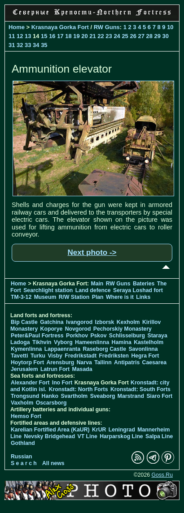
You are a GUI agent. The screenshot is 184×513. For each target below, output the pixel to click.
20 (84, 36)
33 (28, 45)
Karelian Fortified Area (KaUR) (50, 430)
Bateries (143, 283)
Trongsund (25, 396)
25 (125, 36)
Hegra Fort (145, 356)
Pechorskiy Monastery (122, 329)
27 (141, 36)
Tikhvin (42, 342)
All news (53, 463)
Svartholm (74, 396)
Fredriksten (114, 356)
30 (165, 36)
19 (76, 36)
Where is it (120, 297)
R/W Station (74, 297)
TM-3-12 (21, 297)
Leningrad (122, 430)
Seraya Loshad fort (138, 290)
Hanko (50, 396)
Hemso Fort (26, 416)
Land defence (93, 290)
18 (68, 36)
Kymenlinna (26, 349)
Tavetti (19, 356)
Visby (55, 356)
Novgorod (78, 329)
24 (117, 36)
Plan (98, 297)
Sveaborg (102, 396)
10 (170, 27)
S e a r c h (24, 463)
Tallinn (103, 362)
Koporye (51, 329)
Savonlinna (143, 349)
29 (157, 36)
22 (100, 36)
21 (92, 36)
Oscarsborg (51, 403)
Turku (38, 356)
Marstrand (131, 396)
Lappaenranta (62, 349)
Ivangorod (79, 322)
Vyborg (63, 342)
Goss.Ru (162, 475)
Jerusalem (24, 369)
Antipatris (127, 362)
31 (12, 45)
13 (28, 36)
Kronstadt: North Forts (79, 389)
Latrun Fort (55, 369)
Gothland (23, 443)
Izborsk (104, 322)
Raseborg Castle (104, 349)
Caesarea (154, 362)
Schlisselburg (127, 335)
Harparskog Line (121, 436)
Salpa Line (159, 436)
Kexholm (128, 322)
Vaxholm (22, 403)
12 (20, 36)
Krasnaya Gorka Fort (60, 27)
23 (108, 36)
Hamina (121, 342)
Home (17, 27)
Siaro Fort (159, 396)
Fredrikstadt (80, 356)
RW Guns (107, 27)
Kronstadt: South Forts (140, 389)
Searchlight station (48, 290)
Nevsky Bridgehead (49, 436)
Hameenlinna (92, 342)
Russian (21, 456)
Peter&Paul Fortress (37, 335)
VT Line (87, 436)
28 (149, 36)
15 (44, 36)
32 (20, 45)
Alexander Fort (30, 382)
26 (133, 36)
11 (12, 36)
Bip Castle (24, 322)
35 (44, 45)
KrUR (99, 430)
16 (52, 36)
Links (143, 297)
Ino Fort (62, 382)
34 (36, 45)
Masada (82, 369)
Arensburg (60, 362)
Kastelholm (148, 342)
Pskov (98, 335)
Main (97, 283)
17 (60, 36)
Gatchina (51, 322)
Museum (45, 297)
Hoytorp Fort (27, 362)
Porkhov (77, 335)
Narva (84, 362)
